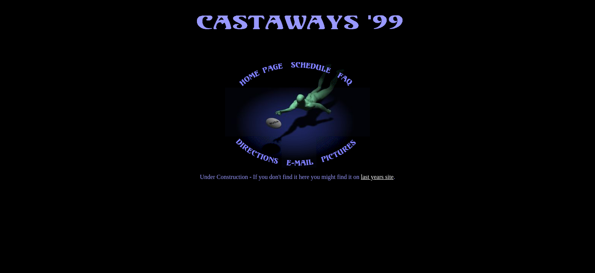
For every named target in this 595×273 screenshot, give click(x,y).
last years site (377, 177)
